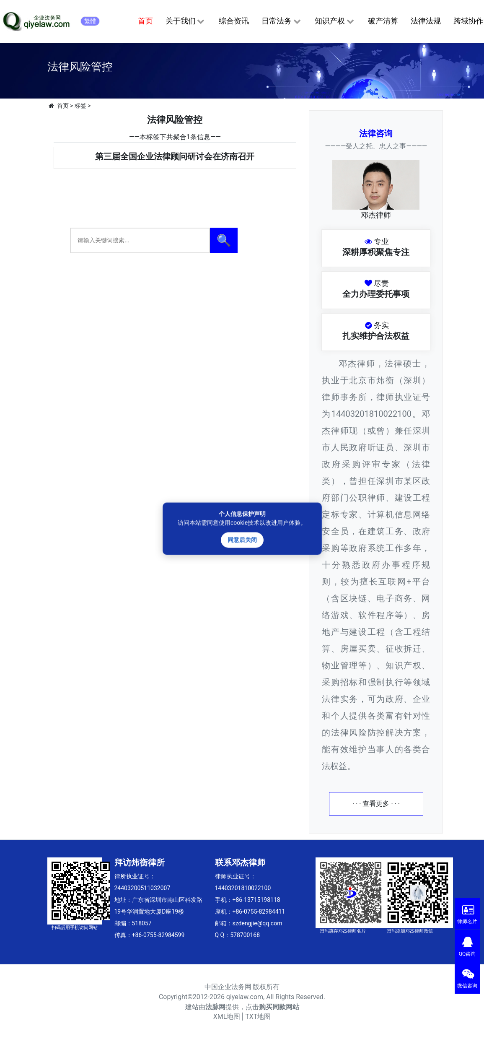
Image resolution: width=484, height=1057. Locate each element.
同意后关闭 (242, 539)
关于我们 (186, 21)
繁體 (90, 21)
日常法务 (281, 21)
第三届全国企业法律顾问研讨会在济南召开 (174, 156)
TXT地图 (258, 1017)
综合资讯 (234, 20)
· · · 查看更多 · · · (376, 804)
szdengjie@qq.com (257, 923)
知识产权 (335, 21)
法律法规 (426, 20)
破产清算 (383, 20)
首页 (145, 20)
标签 (80, 105)
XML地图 (227, 1017)
